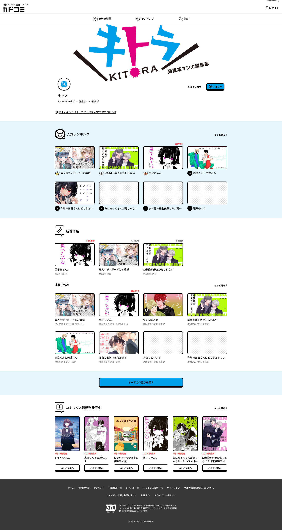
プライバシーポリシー (165, 495)
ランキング (99, 487)
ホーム (71, 487)
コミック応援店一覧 (153, 487)
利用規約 (145, 495)
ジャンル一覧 (132, 487)
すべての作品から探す (141, 382)
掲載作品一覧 (115, 487)
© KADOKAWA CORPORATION (141, 521)
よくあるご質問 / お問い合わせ (122, 495)
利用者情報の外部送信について (199, 487)
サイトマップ (173, 487)
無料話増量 (84, 487)
